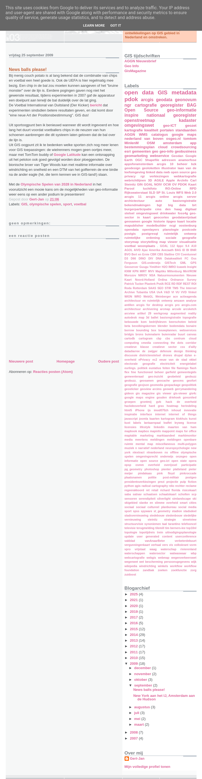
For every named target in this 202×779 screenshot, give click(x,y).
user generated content (154, 536)
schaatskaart (167, 494)
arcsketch (190, 309)
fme (133, 372)
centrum (179, 338)
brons (139, 334)
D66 (133, 258)
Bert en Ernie (140, 254)
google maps (184, 134)
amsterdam (172, 143)
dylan (188, 355)
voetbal (80, 204)
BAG (192, 105)
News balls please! (149, 690)
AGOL (129, 250)
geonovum (186, 99)
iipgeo (171, 221)
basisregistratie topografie (178, 317)
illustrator (168, 168)
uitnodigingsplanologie (180, 532)
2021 (134, 600)
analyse (191, 300)
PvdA (160, 283)
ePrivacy (144, 359)
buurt (181, 334)
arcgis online (157, 196)
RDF (179, 283)
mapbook (131, 431)
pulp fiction (188, 481)
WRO (137, 296)
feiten (166, 368)
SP (158, 192)
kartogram (168, 418)
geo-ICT (169, 125)
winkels (163, 566)
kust (127, 422)
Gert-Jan (137, 758)
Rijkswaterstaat (136, 192)
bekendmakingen (137, 205)
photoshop (151, 469)
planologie (171, 229)
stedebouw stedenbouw (166, 515)
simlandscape (181, 498)
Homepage (65, 361)
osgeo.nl (173, 139)
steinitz (153, 519)
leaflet (168, 422)
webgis (151, 557)
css (182, 346)
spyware (146, 511)
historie (159, 221)
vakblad (130, 540)
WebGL (148, 296)
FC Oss (190, 258)
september (143, 685)
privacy (130, 176)
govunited (190, 397)
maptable (131, 435)
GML (183, 262)
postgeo (190, 477)
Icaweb (181, 266)
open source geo (184, 172)
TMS (176, 288)
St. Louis (168, 192)
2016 (134, 623)
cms (158, 209)
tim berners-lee (175, 528)
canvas (191, 334)
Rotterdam (140, 288)
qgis (138, 485)
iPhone (139, 410)
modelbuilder (156, 225)
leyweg (179, 422)
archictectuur (135, 200)
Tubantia (142, 292)
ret (148, 490)
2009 (134, 663)
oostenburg (187, 225)
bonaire (191, 325)
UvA (159, 292)
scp (194, 494)
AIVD (137, 250)
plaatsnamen (133, 477)
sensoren (131, 498)
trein (160, 532)
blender (163, 325)
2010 (134, 658)
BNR (193, 250)
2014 (134, 635)
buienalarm (152, 334)
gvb (158, 401)
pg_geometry (133, 469)
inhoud (176, 410)
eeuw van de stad (173, 359)
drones (167, 355)
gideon (129, 393)
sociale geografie (180, 237)
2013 (134, 640)
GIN (140, 184)
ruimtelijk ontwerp (180, 233)
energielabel (188, 363)
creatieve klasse (137, 346)
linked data (154, 172)
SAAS (152, 288)
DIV (150, 258)
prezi (161, 481)
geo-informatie (181, 110)
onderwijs (166, 456)
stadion (177, 511)
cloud (163, 147)
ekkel (193, 359)
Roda (128, 288)
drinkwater (168, 213)
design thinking (185, 351)
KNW (128, 271)
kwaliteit (151, 130)
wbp (194, 553)
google (147, 221)
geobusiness (185, 151)
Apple (170, 180)
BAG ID (180, 250)
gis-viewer (180, 393)
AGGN (130, 134)
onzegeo (181, 456)
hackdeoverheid (135, 405)
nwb (167, 172)
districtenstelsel (150, 355)
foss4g (183, 213)
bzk (193, 164)
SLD (152, 192)
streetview (190, 519)
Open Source (141, 110)
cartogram (146, 338)
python (129, 485)
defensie (165, 351)
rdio (171, 485)
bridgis (129, 334)
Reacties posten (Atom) (53, 372)
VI (172, 292)
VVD (183, 292)
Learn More (94, 25)
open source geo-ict (154, 460)
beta (127, 325)
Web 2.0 (190, 192)
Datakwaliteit (173, 258)
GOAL (148, 184)
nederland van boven (144, 139)
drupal (178, 355)
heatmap (172, 405)
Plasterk (150, 283)
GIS (24, 204)
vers (165, 544)
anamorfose (187, 160)
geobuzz (191, 376)
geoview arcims (150, 389)
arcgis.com (189, 305)
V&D (167, 292)
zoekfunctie (179, 570)
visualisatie (187, 241)
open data (139, 92)
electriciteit (167, 363)
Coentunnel (188, 254)
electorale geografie (140, 363)
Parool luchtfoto (141, 188)
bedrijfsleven (158, 321)
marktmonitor (187, 435)
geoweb (168, 389)
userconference (185, 536)
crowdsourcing (183, 147)
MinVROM (189, 271)
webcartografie (135, 557)
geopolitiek (189, 385)
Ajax (145, 250)
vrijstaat (140, 549)
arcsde (176, 309)
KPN (135, 271)
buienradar (169, 334)
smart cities (188, 502)
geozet (190, 125)
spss (136, 511)
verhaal (156, 544)
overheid (154, 464)
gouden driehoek (168, 397)
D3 (126, 258)
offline (174, 452)
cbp (158, 338)
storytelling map (153, 241)
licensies (131, 427)
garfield (170, 372)
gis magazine (145, 393)
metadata (183, 92)
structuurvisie (134, 524)
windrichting (147, 566)
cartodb (130, 338)
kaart (181, 221)
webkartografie (185, 176)
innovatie (190, 410)
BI (187, 250)
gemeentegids (187, 372)
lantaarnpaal (152, 422)
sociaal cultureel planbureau (156, 507)
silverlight (163, 498)
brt (194, 205)
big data (177, 205)
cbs (167, 338)
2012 (134, 646)
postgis (130, 233)
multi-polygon (187, 444)
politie (152, 477)
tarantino (174, 524)
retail (155, 490)
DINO (142, 258)
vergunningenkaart (137, 544)
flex (127, 372)
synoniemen (152, 524)
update (129, 536)
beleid (192, 321)
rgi (143, 176)
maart (139, 724)
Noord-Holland (145, 279)
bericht (96, 105)
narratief (144, 448)
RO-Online (173, 188)
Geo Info (132, 66)
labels (137, 422)
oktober (141, 680)
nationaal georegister (171, 115)
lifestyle (145, 427)
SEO (160, 288)
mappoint (168, 431)
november (143, 674)
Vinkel (192, 292)
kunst (193, 418)
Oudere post (108, 361)
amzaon (179, 300)
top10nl (191, 528)
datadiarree (132, 351)
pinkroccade (188, 473)
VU (177, 292)
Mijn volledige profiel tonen (147, 767)
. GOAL (162, 246)
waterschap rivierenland (179, 549)
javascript (131, 418)
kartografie (134, 130)
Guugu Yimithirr (150, 266)
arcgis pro (172, 305)
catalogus (159, 134)
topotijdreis (147, 532)
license (191, 422)
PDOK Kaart (187, 184)
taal (164, 524)
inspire (131, 115)
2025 (134, 594)
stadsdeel (190, 511)
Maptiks (160, 271)
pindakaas (145, 473)
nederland (157, 448)
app (193, 143)
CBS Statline (165, 254)
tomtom (190, 139)
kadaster (187, 120)
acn (175, 296)
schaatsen (150, 494)
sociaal (129, 507)
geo (155, 151)
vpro (128, 549)
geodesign (132, 168)
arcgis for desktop (149, 305)
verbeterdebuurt (186, 540)
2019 (134, 612)
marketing (147, 435)
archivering (150, 309)
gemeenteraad (134, 376)
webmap (164, 557)
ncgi (172, 225)
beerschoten (177, 321)
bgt (159, 205)
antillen (129, 305)
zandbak (148, 570)
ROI (193, 283)
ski (194, 498)
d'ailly (192, 346)
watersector (157, 553)
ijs (149, 410)
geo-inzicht (155, 376)
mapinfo (155, 431)
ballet (154, 317)
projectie (172, 481)
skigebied (131, 502)
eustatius (155, 368)
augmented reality (183, 313)
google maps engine (140, 397)
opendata (132, 229)
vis (171, 544)
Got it (115, 25)
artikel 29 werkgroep (152, 313)
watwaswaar (178, 553)
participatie (188, 464)
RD (173, 283)
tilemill (159, 528)
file (173, 368)
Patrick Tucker (134, 283)
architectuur (133, 309)
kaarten (154, 418)
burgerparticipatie (138, 209)
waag (153, 549)
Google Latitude (68, 155)
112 (172, 246)
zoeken (162, 570)
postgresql (150, 233)
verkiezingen (159, 176)
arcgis (147, 99)
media (129, 439)
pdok (131, 99)
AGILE (159, 180)
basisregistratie (184, 200)
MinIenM (132, 143)
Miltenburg (174, 271)
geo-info (166, 151)
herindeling (189, 405)
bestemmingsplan (140, 147)
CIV (177, 254)
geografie (131, 385)
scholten (184, 494)
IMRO (172, 266)
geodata (164, 99)
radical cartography (154, 485)
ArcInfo (182, 180)
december (143, 668)
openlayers (150, 229)
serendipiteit (147, 498)
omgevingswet (139, 125)
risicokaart (189, 490)
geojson (143, 385)
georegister (171, 105)
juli (137, 713)
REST (187, 283)
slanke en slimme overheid (158, 502)
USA (152, 292)
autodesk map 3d (137, 317)
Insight (191, 266)
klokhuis (182, 418)
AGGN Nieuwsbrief (140, 61)
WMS (143, 134)
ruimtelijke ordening (142, 237)
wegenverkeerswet (183, 557)
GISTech (170, 262)
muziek (129, 448)
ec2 (154, 359)
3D (150, 180)
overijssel (170, 464)
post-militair (171, 477)
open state (179, 460)
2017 (134, 617)
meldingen (157, 439)
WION (128, 296)
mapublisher (134, 225)
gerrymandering (185, 389)
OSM (151, 143)
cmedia (146, 342)
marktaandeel (166, 435)
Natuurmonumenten (171, 275)
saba (128, 494)
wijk (194, 561)
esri (128, 151)
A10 (193, 246)
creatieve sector (164, 346)
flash (193, 368)
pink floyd (166, 473)
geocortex (161, 217)
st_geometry (161, 511)
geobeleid (174, 376)
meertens (141, 439)
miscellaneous (165, 444)
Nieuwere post (21, 361)
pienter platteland (173, 469)
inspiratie (131, 414)
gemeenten (141, 151)
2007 (134, 738)
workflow (176, 566)
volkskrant (181, 544)
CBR (153, 254)
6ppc (180, 246)
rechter (180, 485)
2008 (134, 732)
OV (174, 184)
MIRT (143, 271)
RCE (168, 283)
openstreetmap (140, 120)
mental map (144, 444)
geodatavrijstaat (184, 217)
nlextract (138, 452)
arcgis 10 (165, 164)
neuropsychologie (177, 448)
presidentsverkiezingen (140, 481)
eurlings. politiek (136, 368)
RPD (193, 188)
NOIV (158, 184)
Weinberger (163, 296)
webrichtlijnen (135, 180)
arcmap (165, 309)
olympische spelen (45, 204)
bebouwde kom (136, 321)
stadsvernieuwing (137, 515)
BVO (128, 254)
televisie (130, 528)
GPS (194, 262)
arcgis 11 (133, 196)
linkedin (159, 427)
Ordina (162, 279)
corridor (191, 342)
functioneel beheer (151, 372)
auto (158, 200)
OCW (167, 184)
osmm (139, 464)
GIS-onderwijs (151, 262)
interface (146, 414)
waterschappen (135, 553)
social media (187, 507)
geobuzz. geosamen (139, 380)
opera (192, 460)
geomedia (156, 385)
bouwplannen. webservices (177, 330)
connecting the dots (168, 342)
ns (166, 452)
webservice (159, 156)
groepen (130, 401)
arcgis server (184, 196)
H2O (164, 266)
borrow (129, 330)
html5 (128, 410)
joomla (143, 418)
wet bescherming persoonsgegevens (164, 561)
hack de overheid (181, 401)
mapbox (143, 431)
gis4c (193, 393)
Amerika (154, 250)
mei (137, 719)
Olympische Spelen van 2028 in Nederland (56, 184)
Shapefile (152, 160)
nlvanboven (154, 452)
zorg (194, 570)
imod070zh (161, 410)
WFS (179, 192)
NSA (152, 275)
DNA (159, 258)
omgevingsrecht (147, 456)
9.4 (187, 246)
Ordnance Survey (183, 279)
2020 (134, 606)
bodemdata (177, 325)
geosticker (132, 389)
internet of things (183, 414)
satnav (137, 494)
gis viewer (163, 393)
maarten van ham (182, 427)
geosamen (132, 221)
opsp (128, 464)
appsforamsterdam (139, 164)
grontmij (146, 401)
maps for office (186, 431)
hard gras (156, 405)
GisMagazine (135, 71)
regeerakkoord (134, 490)
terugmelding (146, 528)
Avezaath (167, 250)
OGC (139, 160)
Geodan (177, 155)
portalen (167, 130)
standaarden (185, 130)
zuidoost (130, 574)
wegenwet (131, 561)
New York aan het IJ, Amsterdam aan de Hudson (164, 697)
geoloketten (151, 168)
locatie (191, 221)
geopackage (172, 385)
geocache (163, 380)
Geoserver (131, 266)
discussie (131, 355)
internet (160, 414)
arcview (130, 313)
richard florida (170, 490)
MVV (151, 271)
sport (67, 204)
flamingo (182, 368)
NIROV (142, 275)
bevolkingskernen (144, 325)
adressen (169, 160)
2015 (134, 629)
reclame (191, 485)
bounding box (146, 330)
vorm (192, 544)
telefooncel (189, 524)
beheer (182, 164)
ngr (128, 105)
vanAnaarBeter (155, 540)
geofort (192, 380)
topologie (131, 532)
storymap (132, 241)
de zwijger (149, 351)
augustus (142, 707)
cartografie (146, 105)
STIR (168, 288)
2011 (134, 652)
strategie (170, 519)
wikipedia (131, 566)
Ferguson (131, 262)
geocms (178, 380)
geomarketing (136, 156)
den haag (173, 209)
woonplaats (146, 246)
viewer (172, 241)
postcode (189, 229)
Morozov (130, 275)
